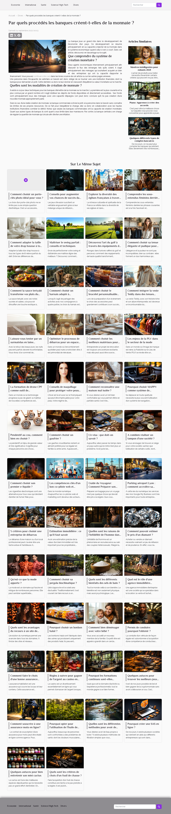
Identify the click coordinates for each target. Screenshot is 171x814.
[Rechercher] (144, 5)
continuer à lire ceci (42, 76)
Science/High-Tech (59, 5)
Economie (15, 5)
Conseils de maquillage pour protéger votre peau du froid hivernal (64, 390)
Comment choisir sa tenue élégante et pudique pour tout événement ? (143, 246)
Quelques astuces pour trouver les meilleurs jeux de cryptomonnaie (142, 679)
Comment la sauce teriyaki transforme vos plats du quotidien (26, 294)
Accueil (12, 15)
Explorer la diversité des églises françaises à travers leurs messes (104, 198)
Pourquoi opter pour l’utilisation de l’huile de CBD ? (63, 727)
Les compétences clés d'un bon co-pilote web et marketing (65, 487)
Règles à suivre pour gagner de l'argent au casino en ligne (66, 679)
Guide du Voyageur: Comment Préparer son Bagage (102, 487)
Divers (76, 5)
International (30, 5)
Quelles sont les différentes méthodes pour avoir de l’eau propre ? (104, 727)
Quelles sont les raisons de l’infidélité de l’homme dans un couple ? (105, 535)
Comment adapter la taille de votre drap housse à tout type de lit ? (26, 246)
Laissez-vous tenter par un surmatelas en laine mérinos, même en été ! (26, 342)
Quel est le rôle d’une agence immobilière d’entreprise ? (140, 583)
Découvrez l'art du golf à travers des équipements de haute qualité (105, 246)
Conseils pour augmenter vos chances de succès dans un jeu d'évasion (66, 198)
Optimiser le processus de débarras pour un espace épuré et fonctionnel (64, 342)
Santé (43, 5)
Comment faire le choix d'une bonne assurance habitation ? (24, 679)
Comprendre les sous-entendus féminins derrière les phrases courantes (143, 198)
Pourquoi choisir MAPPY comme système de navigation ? (142, 390)
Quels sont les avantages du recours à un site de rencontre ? (25, 631)
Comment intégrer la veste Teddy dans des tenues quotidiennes (143, 294)
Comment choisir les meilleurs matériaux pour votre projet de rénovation (104, 342)
